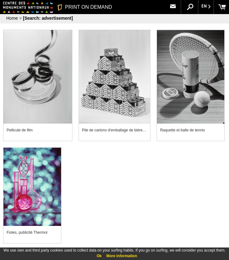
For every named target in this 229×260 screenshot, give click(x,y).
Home (12, 18)
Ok (98, 256)
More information (122, 256)
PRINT (84, 7)
